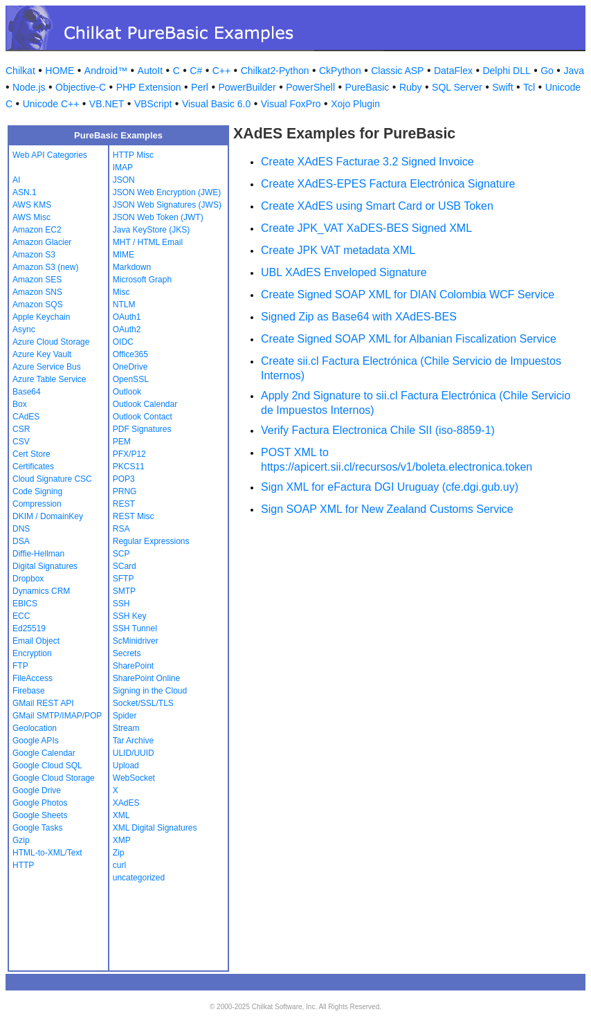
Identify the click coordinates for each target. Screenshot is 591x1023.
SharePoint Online (146, 678)
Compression (37, 504)
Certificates (33, 466)
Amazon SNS (37, 292)
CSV (21, 441)
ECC (21, 616)
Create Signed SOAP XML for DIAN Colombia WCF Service (407, 294)
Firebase (28, 691)
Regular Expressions (151, 541)
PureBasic (367, 87)
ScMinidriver (135, 641)
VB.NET (107, 103)
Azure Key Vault (41, 354)
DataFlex (453, 70)
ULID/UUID (133, 753)
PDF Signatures (142, 429)
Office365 (130, 354)
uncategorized (139, 877)
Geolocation (34, 728)
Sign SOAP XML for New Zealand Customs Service (387, 509)
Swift (502, 87)
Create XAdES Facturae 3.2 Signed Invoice (367, 162)
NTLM (124, 304)
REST (124, 504)
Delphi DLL (506, 70)
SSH (121, 603)
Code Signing (37, 491)
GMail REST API (42, 703)
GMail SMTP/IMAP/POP (57, 716)
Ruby (410, 87)
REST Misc (133, 516)
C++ (221, 70)
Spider (125, 716)
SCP (121, 554)
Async (23, 329)
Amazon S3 (33, 255)
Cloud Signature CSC (52, 479)
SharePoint (133, 666)
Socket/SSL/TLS (143, 703)
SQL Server (457, 87)
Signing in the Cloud (150, 691)
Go (547, 70)
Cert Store (31, 454)
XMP (122, 840)
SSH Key (130, 616)
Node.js (28, 87)
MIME (123, 255)
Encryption (32, 653)
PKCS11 (129, 466)
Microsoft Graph (142, 279)
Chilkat (20, 70)
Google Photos (39, 803)
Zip (119, 853)
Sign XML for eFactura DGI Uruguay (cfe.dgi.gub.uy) (389, 487)
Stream (126, 728)
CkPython (340, 70)
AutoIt (150, 70)
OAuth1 (127, 317)
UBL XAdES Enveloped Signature (344, 272)
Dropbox (28, 578)
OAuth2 (127, 329)
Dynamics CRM (41, 591)
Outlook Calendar (145, 404)
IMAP (123, 167)
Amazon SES (37, 279)
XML (121, 815)
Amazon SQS (37, 304)
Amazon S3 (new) (45, 267)
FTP (20, 666)
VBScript (153, 103)
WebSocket (134, 778)
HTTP (23, 865)
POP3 (124, 479)
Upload (126, 765)
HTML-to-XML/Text (47, 853)
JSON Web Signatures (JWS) (167, 205)
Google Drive (36, 790)
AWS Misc (31, 217)
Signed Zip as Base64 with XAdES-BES (359, 317)
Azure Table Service (49, 379)
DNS (21, 529)
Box (19, 404)
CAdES (25, 417)
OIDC (123, 342)
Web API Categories (49, 155)
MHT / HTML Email (148, 242)
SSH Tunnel (135, 628)
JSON (124, 180)
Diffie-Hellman (38, 554)
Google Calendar (43, 753)
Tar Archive (133, 740)
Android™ (105, 70)
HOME (59, 70)
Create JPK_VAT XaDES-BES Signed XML (366, 228)
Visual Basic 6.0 (216, 103)
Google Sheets (39, 815)
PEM (122, 441)
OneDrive (130, 367)
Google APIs (35, 740)
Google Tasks (37, 828)
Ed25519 (29, 628)
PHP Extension (148, 87)
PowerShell (310, 87)
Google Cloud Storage (53, 778)
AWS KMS (31, 205)
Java (573, 70)
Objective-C (80, 87)
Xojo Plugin (355, 103)
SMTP (124, 591)
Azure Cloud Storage (50, 342)
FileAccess (32, 678)
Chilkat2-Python (275, 70)
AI (16, 180)
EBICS (24, 603)
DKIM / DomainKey (47, 516)
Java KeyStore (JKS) (151, 230)
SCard (124, 566)
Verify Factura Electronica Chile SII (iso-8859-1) (378, 430)
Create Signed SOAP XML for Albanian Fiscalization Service (408, 339)
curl (119, 865)
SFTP (123, 578)
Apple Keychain (41, 317)
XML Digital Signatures (155, 828)
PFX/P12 (129, 454)
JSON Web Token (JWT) (158, 217)
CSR (21, 429)
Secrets (127, 653)
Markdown (132, 267)
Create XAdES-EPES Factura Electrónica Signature (388, 184)
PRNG (125, 491)
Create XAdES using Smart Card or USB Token (377, 206)
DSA (21, 541)
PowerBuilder (246, 87)
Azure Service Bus (46, 367)
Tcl (529, 87)
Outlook (127, 392)
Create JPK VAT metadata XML (338, 250)
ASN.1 (24, 192)
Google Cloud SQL (47, 765)
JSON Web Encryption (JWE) (167, 192)
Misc (121, 292)
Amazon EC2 (37, 230)
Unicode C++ (51, 103)
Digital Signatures (45, 566)
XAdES (126, 803)
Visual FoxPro (291, 103)
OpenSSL (131, 379)
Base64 (26, 392)
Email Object (36, 641)
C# (196, 70)
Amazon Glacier (41, 242)
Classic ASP (397, 70)
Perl (199, 87)
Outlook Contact (142, 417)
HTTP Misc (133, 155)
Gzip (21, 840)
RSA (121, 529)
